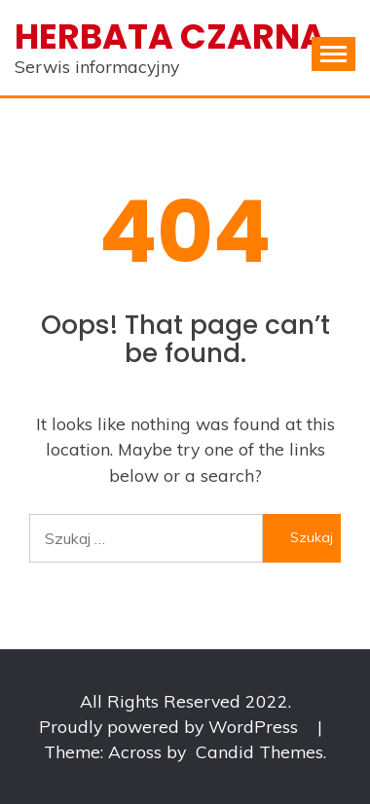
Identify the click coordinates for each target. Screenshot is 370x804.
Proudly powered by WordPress (171, 726)
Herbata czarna (170, 36)
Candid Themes (259, 751)
